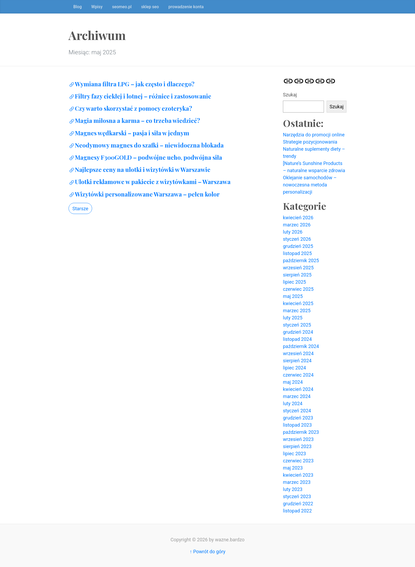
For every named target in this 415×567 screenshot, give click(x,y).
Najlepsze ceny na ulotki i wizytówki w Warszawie (139, 169)
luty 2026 (293, 232)
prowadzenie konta (186, 6)
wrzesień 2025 (298, 267)
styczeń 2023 (297, 496)
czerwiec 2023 (298, 460)
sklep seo (150, 6)
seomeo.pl (122, 6)
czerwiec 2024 (298, 375)
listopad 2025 (297, 253)
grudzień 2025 (298, 246)
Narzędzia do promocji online (314, 134)
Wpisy (97, 6)
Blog (77, 6)
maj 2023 (293, 468)
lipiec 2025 (294, 282)
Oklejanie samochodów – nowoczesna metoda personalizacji (310, 185)
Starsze (80, 208)
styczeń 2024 (297, 410)
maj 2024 (293, 382)
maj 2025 (293, 296)
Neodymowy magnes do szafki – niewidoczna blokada (146, 145)
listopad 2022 (297, 511)
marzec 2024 (296, 396)
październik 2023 (301, 432)
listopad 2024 (297, 339)
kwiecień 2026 (298, 217)
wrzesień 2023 (298, 439)
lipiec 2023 (294, 453)
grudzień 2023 (298, 418)
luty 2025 (293, 317)
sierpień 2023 (297, 446)
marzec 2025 (296, 310)
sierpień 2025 (297, 275)
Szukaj (290, 94)
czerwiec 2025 (298, 289)
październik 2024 (301, 346)
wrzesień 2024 (298, 353)
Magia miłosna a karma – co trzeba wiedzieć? (134, 120)
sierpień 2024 (297, 360)
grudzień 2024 (298, 332)
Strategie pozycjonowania (310, 142)
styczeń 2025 (297, 325)
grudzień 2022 (298, 503)
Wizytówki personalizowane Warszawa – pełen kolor (144, 194)
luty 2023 (293, 489)
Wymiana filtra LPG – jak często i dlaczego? (132, 84)
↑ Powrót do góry (207, 551)
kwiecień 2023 (298, 475)
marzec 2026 (296, 224)
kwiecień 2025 (298, 303)
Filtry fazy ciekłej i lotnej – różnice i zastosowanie (140, 96)
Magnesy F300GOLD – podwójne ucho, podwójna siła (145, 157)
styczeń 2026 (297, 239)
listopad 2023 (297, 425)
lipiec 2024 (294, 367)
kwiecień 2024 (298, 389)
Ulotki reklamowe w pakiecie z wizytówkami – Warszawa (150, 182)
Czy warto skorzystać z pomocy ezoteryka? (130, 108)
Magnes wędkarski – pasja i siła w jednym (129, 133)
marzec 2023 (296, 482)
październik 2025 (301, 260)
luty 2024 (293, 403)
